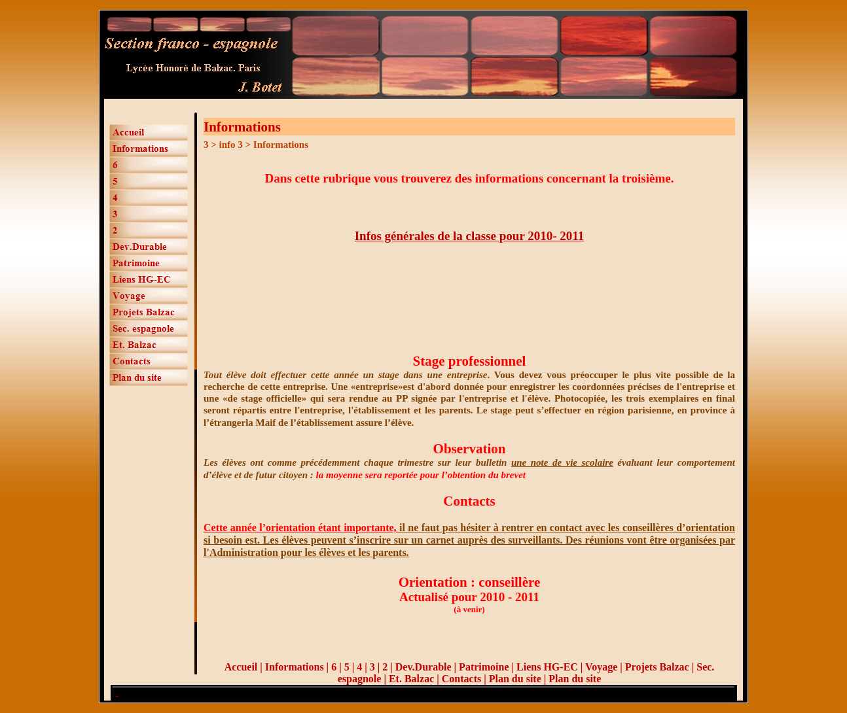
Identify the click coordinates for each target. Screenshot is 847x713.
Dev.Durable (423, 666)
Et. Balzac (411, 678)
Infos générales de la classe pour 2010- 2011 (470, 236)
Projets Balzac (657, 666)
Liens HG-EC (547, 666)
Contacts (461, 678)
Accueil (241, 666)
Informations (294, 666)
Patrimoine (484, 666)
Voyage (602, 666)
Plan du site (515, 678)
